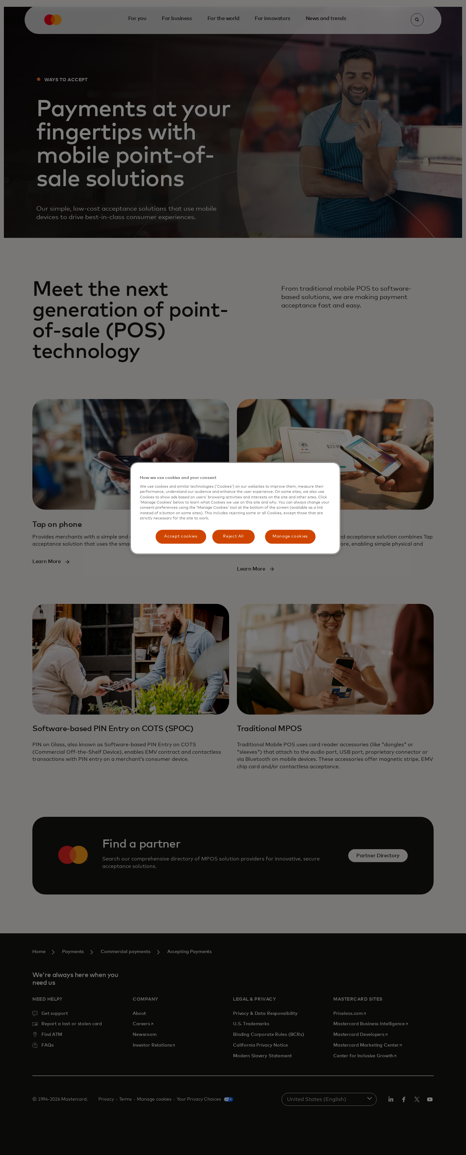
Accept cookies (180, 536)
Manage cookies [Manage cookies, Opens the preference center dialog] (290, 536)
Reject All (233, 536)
